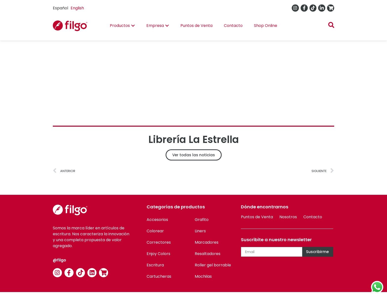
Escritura (155, 265)
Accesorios (157, 219)
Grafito (202, 219)
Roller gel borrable (213, 265)
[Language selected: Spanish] (69, 8)
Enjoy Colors (158, 254)
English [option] (77, 8)
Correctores (159, 242)
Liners (200, 231)
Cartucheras (159, 276)
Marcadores (206, 242)
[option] (77, 8)
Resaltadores (207, 254)
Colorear (155, 231)
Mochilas (203, 276)
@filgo (59, 260)
